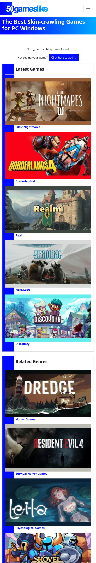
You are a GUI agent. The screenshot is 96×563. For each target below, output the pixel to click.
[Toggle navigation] (88, 8)
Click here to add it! (63, 57)
